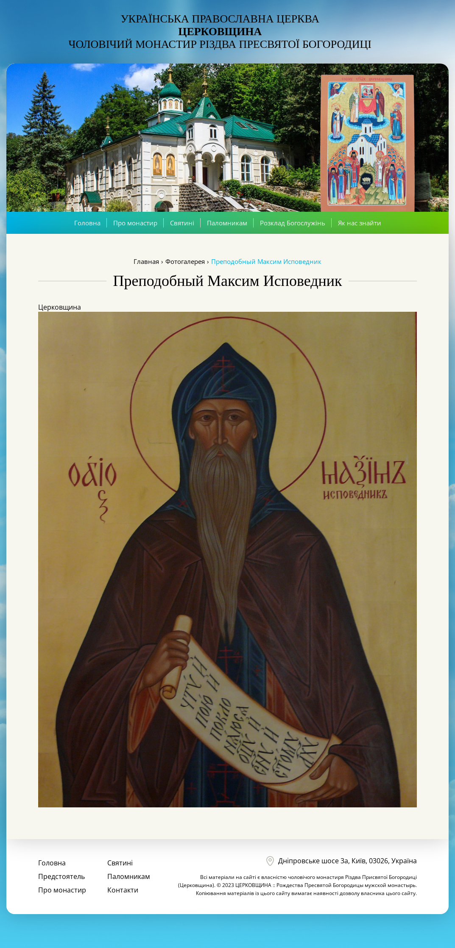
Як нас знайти (359, 223)
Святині (182, 223)
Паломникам (227, 223)
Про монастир (135, 223)
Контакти (122, 890)
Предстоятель (61, 876)
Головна (87, 223)
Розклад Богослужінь (292, 223)
